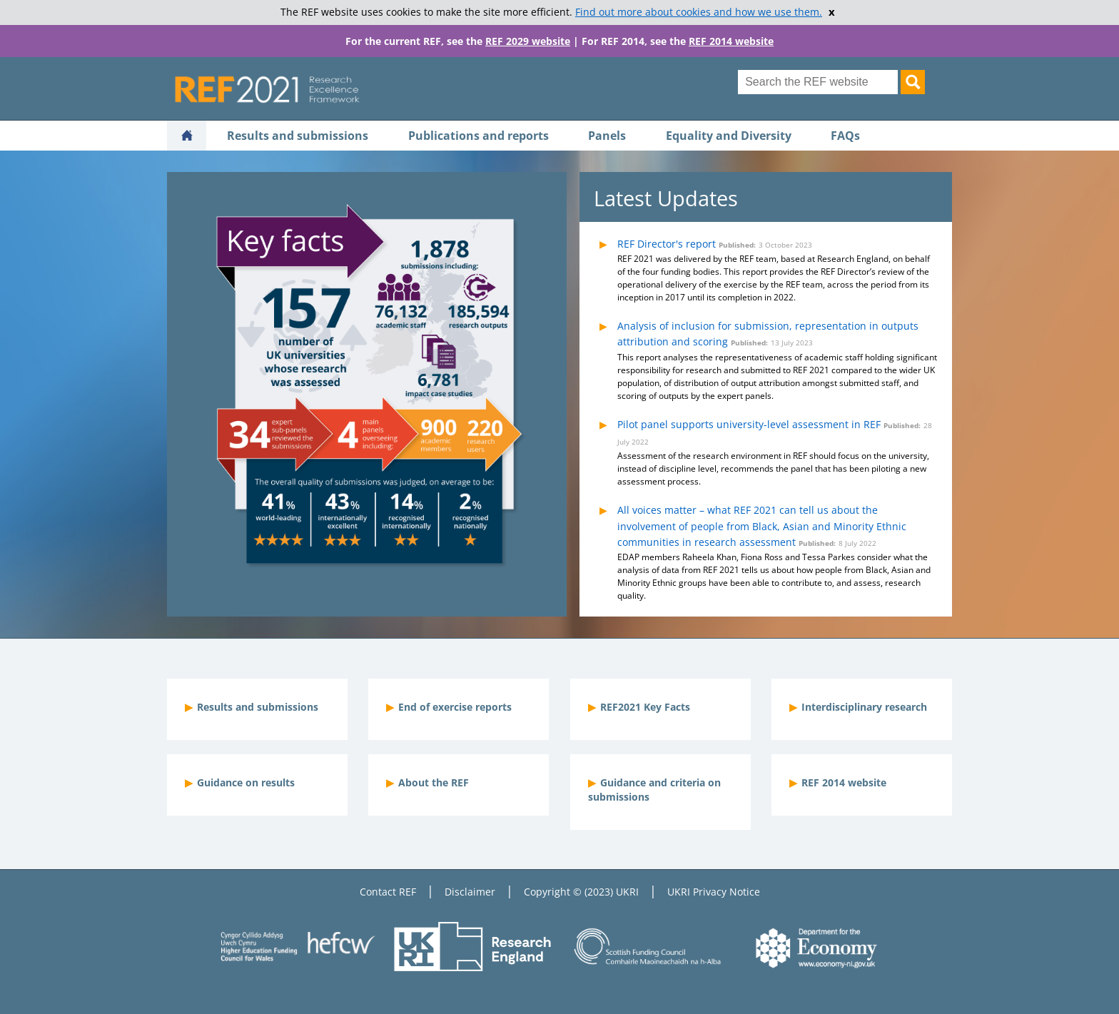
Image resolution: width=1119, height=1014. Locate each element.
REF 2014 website (731, 41)
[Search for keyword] (818, 82)
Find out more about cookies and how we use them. (698, 12)
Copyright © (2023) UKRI (581, 891)
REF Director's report (666, 243)
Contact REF (388, 891)
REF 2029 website (527, 41)
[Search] (913, 82)
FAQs (845, 135)
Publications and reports (478, 135)
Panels (607, 135)
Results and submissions (297, 135)
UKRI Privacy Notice (713, 891)
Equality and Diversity (728, 135)
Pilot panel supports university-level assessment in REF (749, 424)
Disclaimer (470, 891)
